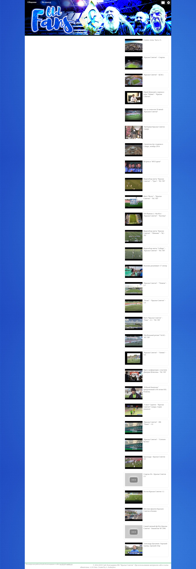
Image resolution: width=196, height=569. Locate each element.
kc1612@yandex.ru (66, 564)
